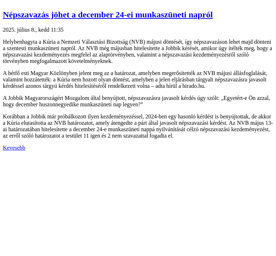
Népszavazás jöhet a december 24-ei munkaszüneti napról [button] (108, 14)
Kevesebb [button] (14, 148)
